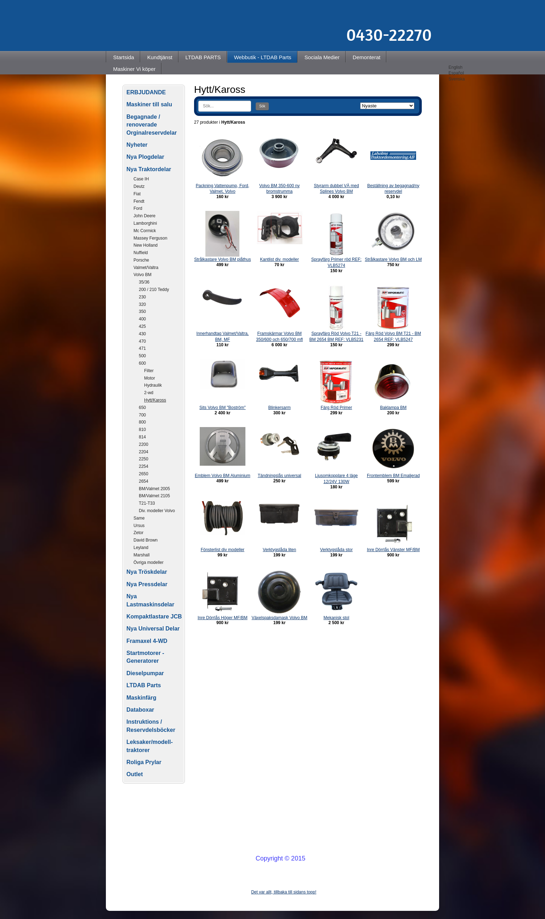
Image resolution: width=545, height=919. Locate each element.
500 (142, 355)
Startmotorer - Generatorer (145, 657)
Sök (262, 106)
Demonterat (366, 57)
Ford (138, 208)
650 (142, 407)
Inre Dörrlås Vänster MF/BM (393, 549)
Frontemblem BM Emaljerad (393, 475)
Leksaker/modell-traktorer (149, 746)
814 (142, 437)
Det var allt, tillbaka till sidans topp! (283, 892)
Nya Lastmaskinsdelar (150, 600)
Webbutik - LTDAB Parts (262, 57)
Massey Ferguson (150, 238)
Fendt (139, 201)
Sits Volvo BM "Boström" (222, 407)
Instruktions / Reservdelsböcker (150, 726)
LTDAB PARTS (203, 57)
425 (142, 326)
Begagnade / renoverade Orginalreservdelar (151, 125)
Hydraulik (153, 385)
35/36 (144, 282)
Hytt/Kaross (155, 400)
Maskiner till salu (149, 104)
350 (142, 311)
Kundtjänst (159, 57)
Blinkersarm (279, 407)
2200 (143, 444)
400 (142, 318)
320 (142, 304)
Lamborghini (145, 223)
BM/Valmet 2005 (154, 488)
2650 (143, 473)
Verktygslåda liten (279, 549)
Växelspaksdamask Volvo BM (279, 617)
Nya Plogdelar (145, 157)
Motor (149, 378)
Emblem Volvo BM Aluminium (222, 475)
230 (142, 297)
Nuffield (141, 252)
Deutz (139, 186)
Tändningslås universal (279, 475)
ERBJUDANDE (146, 92)
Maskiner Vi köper (134, 69)
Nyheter (137, 145)
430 (142, 333)
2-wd (148, 392)
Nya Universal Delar (153, 629)
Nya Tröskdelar (146, 572)
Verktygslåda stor (336, 549)
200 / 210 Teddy (154, 289)
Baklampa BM (393, 407)
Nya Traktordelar (148, 169)
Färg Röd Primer (336, 407)
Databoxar (140, 710)
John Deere (144, 215)
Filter (149, 370)
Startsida (123, 57)
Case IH (141, 178)
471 (142, 348)
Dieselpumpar (145, 673)
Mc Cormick (145, 230)
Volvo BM (143, 274)
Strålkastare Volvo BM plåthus (222, 259)
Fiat (137, 193)
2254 (143, 466)
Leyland (141, 547)
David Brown (146, 540)
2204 (143, 451)
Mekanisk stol (337, 617)
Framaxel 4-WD (147, 641)
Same (139, 518)
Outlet (134, 774)
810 (142, 429)
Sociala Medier (322, 57)
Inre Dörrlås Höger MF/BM (223, 617)
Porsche (141, 260)
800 (142, 422)
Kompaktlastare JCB (154, 616)
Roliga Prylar (143, 762)
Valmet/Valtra (146, 267)
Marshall (141, 555)
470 (142, 341)
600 (142, 363)
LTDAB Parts (143, 685)
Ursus (139, 525)
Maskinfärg (141, 698)
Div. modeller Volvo (157, 510)
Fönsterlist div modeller (222, 549)
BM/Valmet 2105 (154, 495)
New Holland (146, 245)
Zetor (138, 532)
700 (142, 415)
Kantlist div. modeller (279, 259)
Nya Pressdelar (147, 584)
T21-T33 (147, 503)
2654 (143, 481)
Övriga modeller (149, 562)
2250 (143, 458)
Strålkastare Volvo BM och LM (393, 259)
